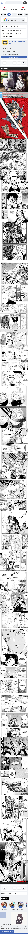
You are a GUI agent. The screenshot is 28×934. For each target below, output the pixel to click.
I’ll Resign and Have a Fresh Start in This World (12, 909)
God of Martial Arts (4, 909)
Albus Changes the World (20, 909)
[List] (4, 62)
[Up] (23, 62)
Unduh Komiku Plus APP (14, 57)
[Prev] (14, 62)
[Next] (19, 62)
